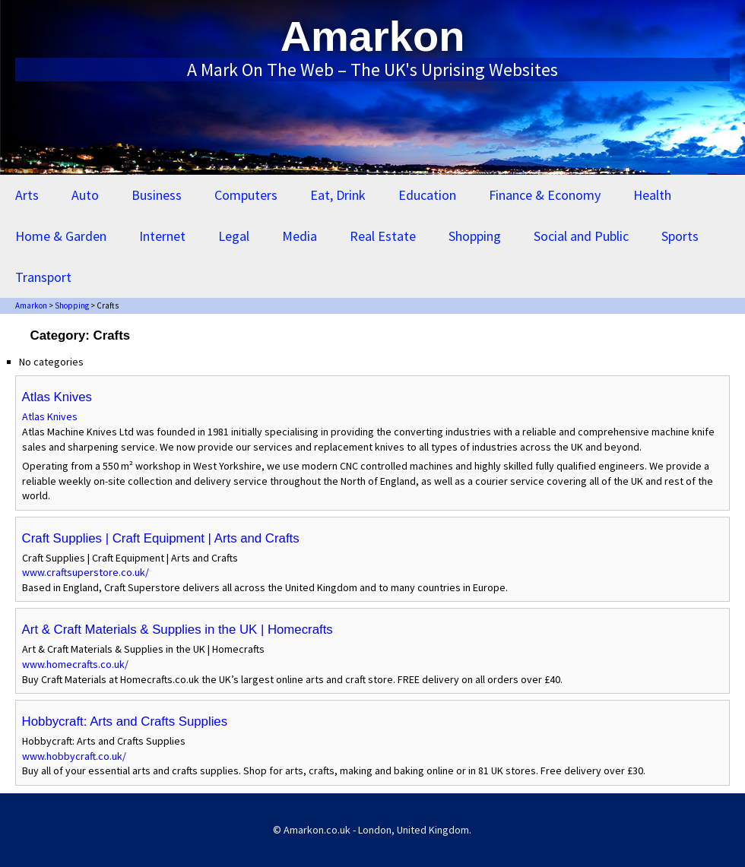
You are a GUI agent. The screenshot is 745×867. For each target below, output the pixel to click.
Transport (43, 277)
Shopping (475, 236)
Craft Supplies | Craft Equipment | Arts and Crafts (161, 538)
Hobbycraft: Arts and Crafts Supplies (125, 721)
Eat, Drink (338, 195)
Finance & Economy (545, 195)
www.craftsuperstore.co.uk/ (85, 572)
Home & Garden (60, 236)
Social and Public (581, 236)
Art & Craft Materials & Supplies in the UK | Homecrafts (177, 629)
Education (427, 195)
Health (652, 195)
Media (299, 236)
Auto (85, 195)
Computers (245, 195)
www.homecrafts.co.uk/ (75, 664)
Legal (233, 236)
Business (157, 195)
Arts (27, 195)
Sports (680, 236)
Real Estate (383, 236)
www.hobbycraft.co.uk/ (74, 756)
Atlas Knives (57, 397)
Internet (162, 236)
